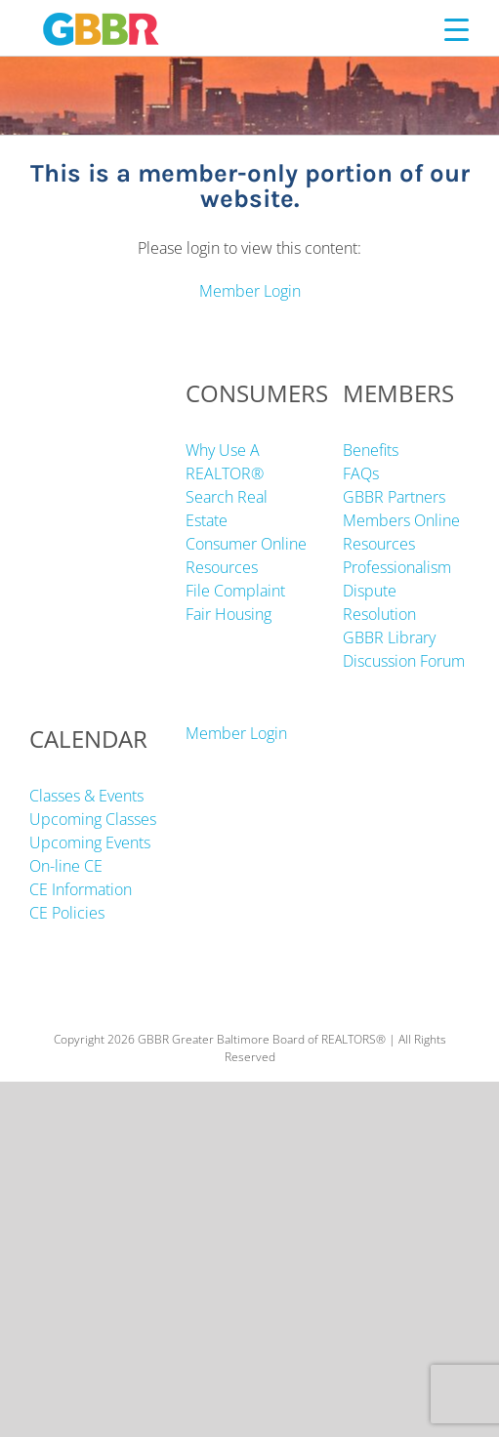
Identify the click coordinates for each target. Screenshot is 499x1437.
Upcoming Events (89, 842)
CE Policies (66, 913)
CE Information (80, 889)
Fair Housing (228, 614)
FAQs (361, 473)
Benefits (370, 450)
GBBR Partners (394, 497)
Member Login (250, 291)
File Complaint (235, 590)
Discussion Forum (404, 661)
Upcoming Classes (92, 819)
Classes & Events (86, 795)
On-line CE (66, 866)
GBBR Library (389, 637)
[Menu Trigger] (456, 29)
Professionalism (397, 567)
